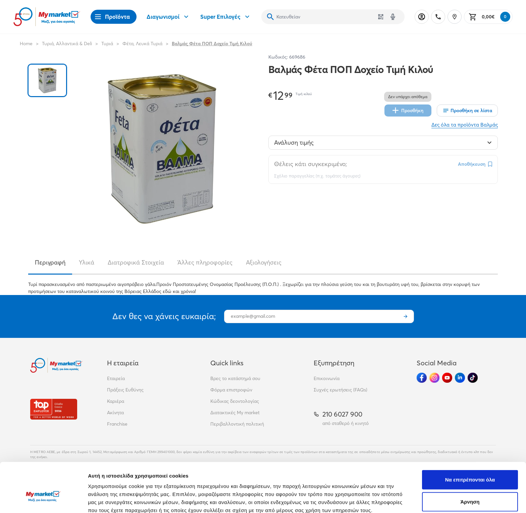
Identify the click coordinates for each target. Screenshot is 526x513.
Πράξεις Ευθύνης (125, 390)
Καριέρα (115, 401)
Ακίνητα (115, 413)
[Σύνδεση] (422, 17)
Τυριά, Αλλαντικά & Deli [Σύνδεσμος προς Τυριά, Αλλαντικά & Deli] (67, 44)
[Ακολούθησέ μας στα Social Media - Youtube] (447, 378)
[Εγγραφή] (406, 316)
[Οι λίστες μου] (467, 110)
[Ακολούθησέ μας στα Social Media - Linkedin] (460, 378)
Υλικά (86, 262)
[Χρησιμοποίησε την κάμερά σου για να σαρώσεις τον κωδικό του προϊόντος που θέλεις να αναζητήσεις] (381, 17)
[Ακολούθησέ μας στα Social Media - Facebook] (422, 378)
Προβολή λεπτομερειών (398, 500)
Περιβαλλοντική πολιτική (237, 424)
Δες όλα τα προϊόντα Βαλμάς (464, 125)
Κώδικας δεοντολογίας (234, 401)
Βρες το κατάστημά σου (235, 378)
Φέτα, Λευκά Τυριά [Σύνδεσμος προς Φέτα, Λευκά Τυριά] (142, 44)
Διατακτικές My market (235, 413)
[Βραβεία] (53, 409)
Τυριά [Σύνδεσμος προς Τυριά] (107, 44)
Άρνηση (469, 464)
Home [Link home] (26, 44)
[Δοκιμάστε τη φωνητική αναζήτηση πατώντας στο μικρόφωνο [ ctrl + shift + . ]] (393, 17)
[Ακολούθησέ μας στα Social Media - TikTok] (473, 378)
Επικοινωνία (326, 378)
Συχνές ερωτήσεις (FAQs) (340, 390)
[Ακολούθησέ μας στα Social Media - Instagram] (434, 378)
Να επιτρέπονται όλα (470, 442)
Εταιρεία (116, 378)
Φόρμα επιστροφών (231, 390)
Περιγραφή (50, 262)
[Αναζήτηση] (270, 16)
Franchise (117, 424)
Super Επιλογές (225, 17)
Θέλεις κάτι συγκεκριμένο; (310, 164)
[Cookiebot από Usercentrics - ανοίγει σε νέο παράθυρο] (43, 500)
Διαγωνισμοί (168, 17)
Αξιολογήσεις (263, 262)
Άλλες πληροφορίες (204, 262)
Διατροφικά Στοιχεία (136, 262)
